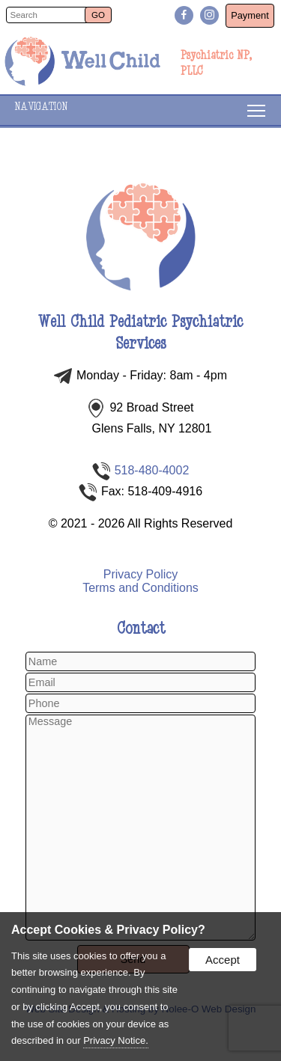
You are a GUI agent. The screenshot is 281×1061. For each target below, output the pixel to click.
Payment (250, 15)
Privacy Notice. (115, 1040)
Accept (222, 959)
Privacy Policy (140, 574)
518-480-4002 (152, 470)
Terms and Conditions (140, 587)
